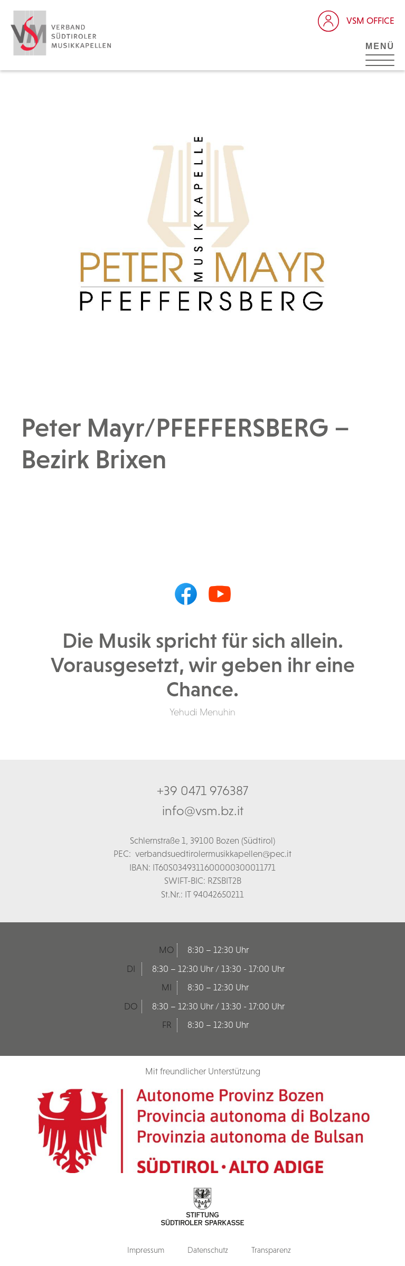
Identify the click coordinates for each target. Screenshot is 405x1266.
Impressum (145, 1249)
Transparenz (271, 1249)
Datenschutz (207, 1249)
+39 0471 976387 (202, 790)
